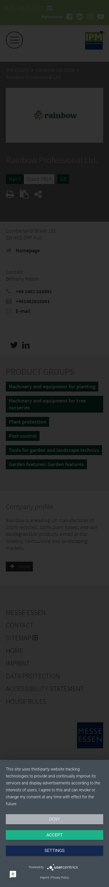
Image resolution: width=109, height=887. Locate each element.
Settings (54, 850)
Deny (54, 819)
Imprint (44, 877)
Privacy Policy (60, 877)
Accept (54, 835)
